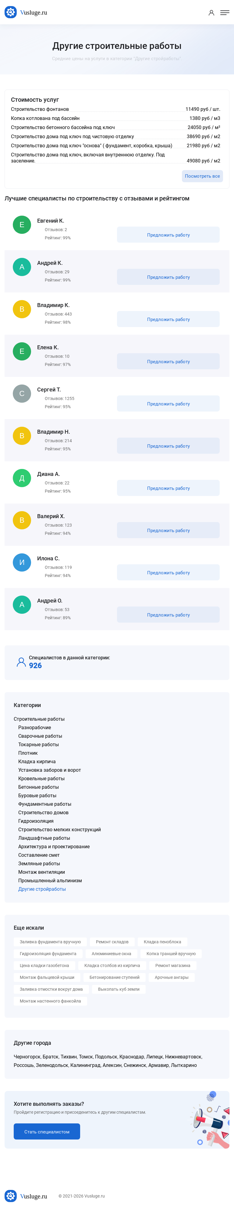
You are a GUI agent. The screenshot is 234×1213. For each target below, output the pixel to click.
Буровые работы (37, 795)
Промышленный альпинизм (50, 880)
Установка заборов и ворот (49, 770)
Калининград (85, 1065)
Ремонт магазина (172, 965)
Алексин (112, 1065)
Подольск (106, 1057)
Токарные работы (38, 744)
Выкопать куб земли (119, 989)
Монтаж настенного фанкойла (50, 1001)
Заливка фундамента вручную (50, 941)
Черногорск (27, 1057)
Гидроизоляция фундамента (48, 953)
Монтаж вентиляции (41, 872)
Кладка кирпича (37, 761)
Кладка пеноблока (162, 941)
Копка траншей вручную (171, 953)
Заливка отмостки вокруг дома (51, 989)
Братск (50, 1057)
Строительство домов (43, 812)
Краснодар (131, 1057)
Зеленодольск (52, 1065)
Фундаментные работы (44, 804)
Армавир (158, 1065)
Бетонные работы (38, 787)
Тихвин (69, 1057)
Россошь (24, 1065)
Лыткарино (184, 1065)
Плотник (28, 753)
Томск (86, 1057)
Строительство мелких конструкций (59, 829)
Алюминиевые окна (111, 953)
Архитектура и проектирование (54, 846)
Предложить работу (168, 235)
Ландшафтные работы (44, 838)
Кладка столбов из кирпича (112, 965)
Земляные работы (39, 863)
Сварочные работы (40, 736)
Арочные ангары (172, 977)
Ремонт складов (112, 941)
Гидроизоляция (36, 821)
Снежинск (135, 1065)
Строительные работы (39, 719)
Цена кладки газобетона (44, 965)
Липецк (154, 1057)
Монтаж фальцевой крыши (47, 977)
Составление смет (39, 855)
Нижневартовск (183, 1057)
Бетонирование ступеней (115, 977)
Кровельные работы (41, 778)
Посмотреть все (202, 176)
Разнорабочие (34, 727)
